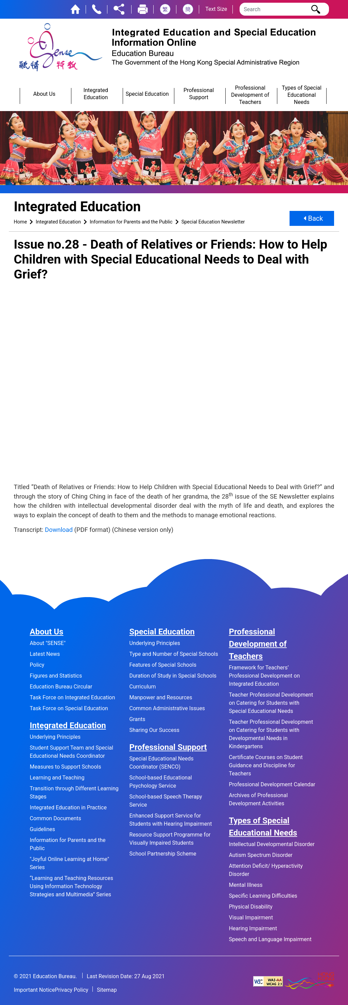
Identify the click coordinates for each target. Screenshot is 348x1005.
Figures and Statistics (56, 675)
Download (59, 529)
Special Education (162, 631)
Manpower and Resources (160, 697)
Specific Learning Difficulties (263, 896)
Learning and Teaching (57, 777)
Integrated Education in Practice (68, 807)
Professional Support (168, 747)
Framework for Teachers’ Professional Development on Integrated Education (264, 675)
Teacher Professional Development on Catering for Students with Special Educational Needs (271, 703)
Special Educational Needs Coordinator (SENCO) (161, 762)
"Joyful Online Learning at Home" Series (69, 863)
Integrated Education (58, 222)
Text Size (216, 9)
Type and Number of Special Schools (173, 654)
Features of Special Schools (162, 665)
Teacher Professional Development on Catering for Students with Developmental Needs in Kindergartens (271, 734)
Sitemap (107, 990)
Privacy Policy (71, 990)
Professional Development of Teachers (257, 644)
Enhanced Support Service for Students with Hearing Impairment (170, 819)
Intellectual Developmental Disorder (271, 844)
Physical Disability (250, 906)
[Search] (284, 9)
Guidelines (42, 829)
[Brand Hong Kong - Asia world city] (309, 981)
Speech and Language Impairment (270, 939)
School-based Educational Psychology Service (160, 781)
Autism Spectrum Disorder (260, 855)
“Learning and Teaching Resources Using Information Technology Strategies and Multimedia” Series (71, 886)
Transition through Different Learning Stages (74, 792)
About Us (47, 631)
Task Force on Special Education (69, 708)
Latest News (45, 654)
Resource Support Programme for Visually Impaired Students (170, 838)
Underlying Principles (55, 737)
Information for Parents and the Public (131, 222)
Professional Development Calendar (272, 784)
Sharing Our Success (154, 730)
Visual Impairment (251, 917)
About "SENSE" (48, 643)
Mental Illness (245, 885)
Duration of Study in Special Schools (173, 675)
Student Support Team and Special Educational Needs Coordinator (72, 751)
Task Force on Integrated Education (72, 697)
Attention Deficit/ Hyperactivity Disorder (265, 870)
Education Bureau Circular (61, 686)
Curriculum (142, 686)
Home (20, 222)
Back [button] (313, 218)
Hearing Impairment (253, 928)
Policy (37, 665)
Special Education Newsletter (213, 222)
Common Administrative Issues (167, 708)
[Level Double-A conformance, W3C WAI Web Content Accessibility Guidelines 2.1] (268, 981)
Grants (137, 719)
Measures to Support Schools (65, 767)
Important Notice (34, 990)
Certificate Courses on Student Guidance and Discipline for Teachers (265, 765)
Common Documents (55, 818)
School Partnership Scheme (162, 853)
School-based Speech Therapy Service (165, 800)
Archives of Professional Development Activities (258, 799)
